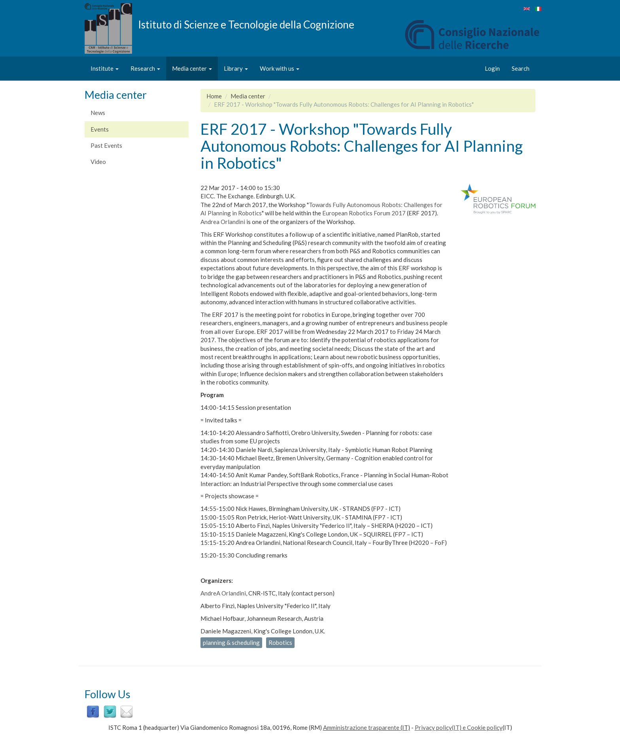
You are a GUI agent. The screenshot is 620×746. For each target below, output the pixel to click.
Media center (192, 68)
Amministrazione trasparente (361, 727)
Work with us (279, 68)
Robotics (280, 642)
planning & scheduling (231, 642)
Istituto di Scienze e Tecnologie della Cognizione (246, 24)
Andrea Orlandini (222, 221)
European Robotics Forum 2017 (364, 213)
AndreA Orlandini (223, 593)
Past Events (106, 145)
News (98, 112)
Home (214, 96)
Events (100, 129)
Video (98, 161)
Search (520, 68)
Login (492, 68)
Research (145, 68)
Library (236, 68)
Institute (105, 68)
